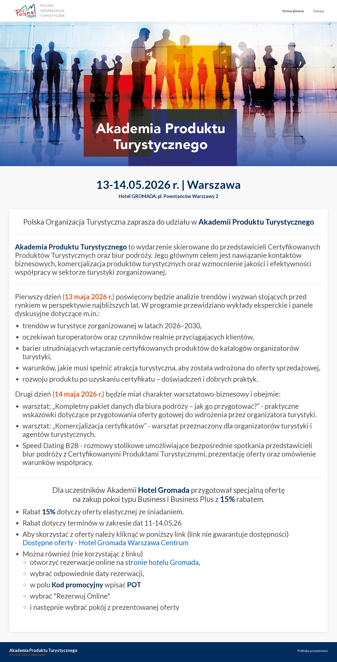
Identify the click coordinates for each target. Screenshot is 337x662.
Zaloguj (318, 11)
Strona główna (293, 11)
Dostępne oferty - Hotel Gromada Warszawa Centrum (105, 542)
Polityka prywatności (312, 651)
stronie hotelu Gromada (162, 562)
